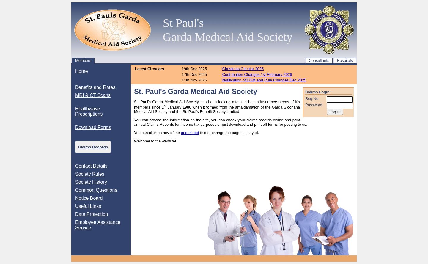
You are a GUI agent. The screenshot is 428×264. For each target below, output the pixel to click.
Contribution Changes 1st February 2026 (257, 74)
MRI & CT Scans (93, 95)
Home (81, 71)
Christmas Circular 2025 (243, 69)
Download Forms (93, 127)
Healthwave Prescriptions (89, 111)
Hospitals (345, 60)
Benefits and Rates (95, 87)
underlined (190, 133)
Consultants (319, 60)
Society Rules (89, 174)
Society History (91, 182)
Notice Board (89, 198)
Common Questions (96, 190)
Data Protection (91, 214)
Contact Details (91, 166)
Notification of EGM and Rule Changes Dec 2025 (264, 80)
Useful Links (88, 206)
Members (83, 60)
